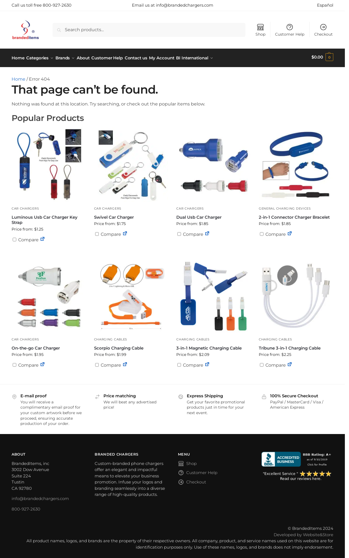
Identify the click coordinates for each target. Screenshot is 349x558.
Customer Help (289, 30)
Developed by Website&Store (303, 532)
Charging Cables (110, 338)
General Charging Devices (285, 207)
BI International (211, 57)
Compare (26, 237)
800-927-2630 (26, 507)
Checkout (323, 30)
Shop (260, 30)
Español (325, 5)
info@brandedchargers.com (40, 496)
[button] (322, 57)
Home (18, 77)
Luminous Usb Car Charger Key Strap (45, 218)
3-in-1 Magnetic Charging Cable (209, 346)
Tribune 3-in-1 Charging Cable (290, 346)
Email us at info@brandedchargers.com (172, 5)
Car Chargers (25, 207)
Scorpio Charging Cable (118, 346)
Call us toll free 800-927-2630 (41, 5)
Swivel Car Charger (114, 215)
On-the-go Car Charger (36, 346)
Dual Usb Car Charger (199, 215)
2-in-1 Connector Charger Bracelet (294, 215)
